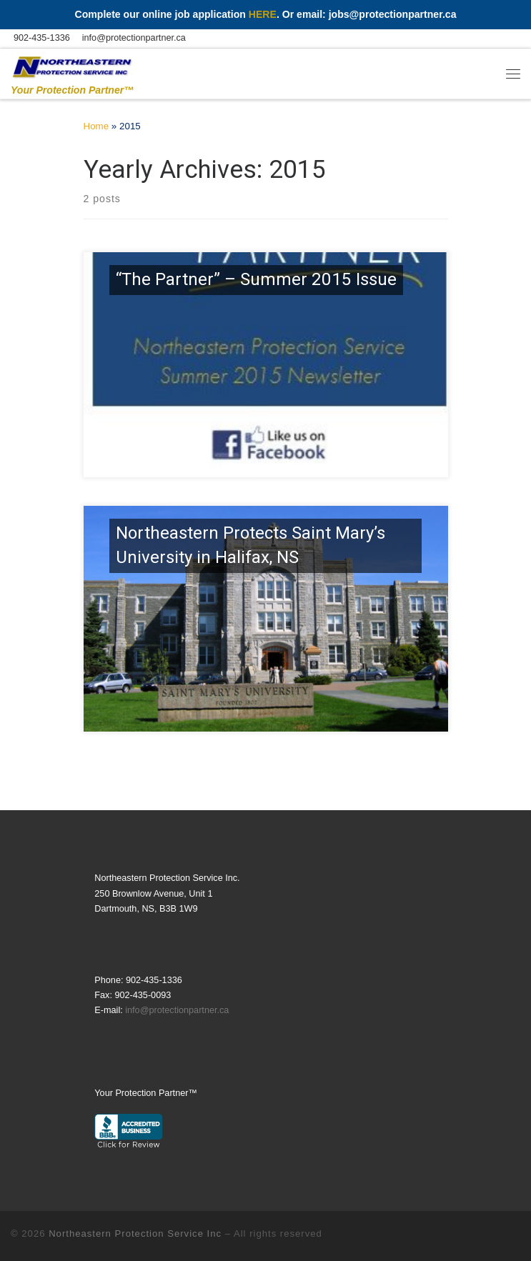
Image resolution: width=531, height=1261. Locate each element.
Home (96, 126)
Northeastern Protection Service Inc (135, 1233)
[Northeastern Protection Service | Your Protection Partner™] (72, 65)
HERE (263, 14)
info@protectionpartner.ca (177, 1010)
